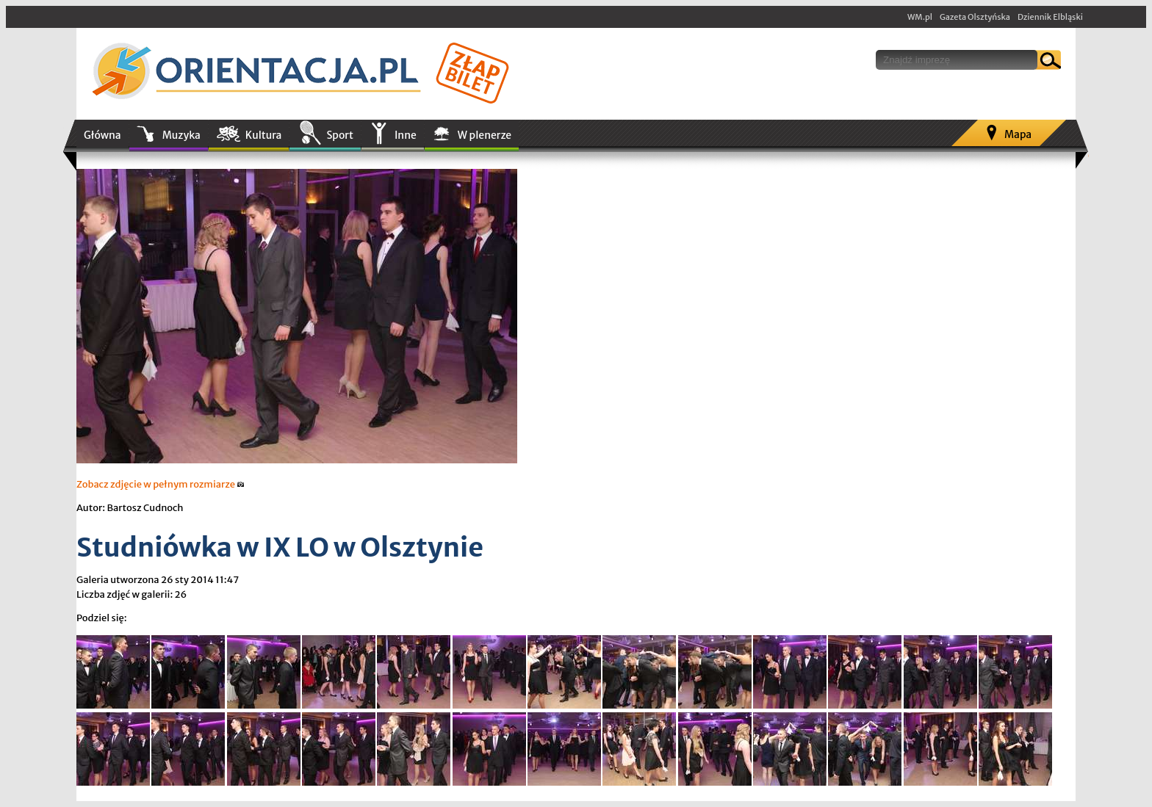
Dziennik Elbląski (1050, 17)
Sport (339, 135)
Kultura (263, 135)
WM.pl (919, 17)
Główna (102, 135)
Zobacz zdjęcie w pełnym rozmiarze (160, 484)
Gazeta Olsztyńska (975, 17)
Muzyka (181, 135)
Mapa (1018, 134)
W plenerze (484, 135)
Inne (406, 135)
